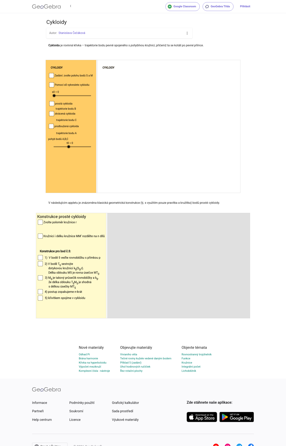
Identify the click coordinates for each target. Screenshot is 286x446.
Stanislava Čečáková (72, 33)
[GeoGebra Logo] (46, 6)
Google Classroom (182, 6)
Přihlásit (245, 6)
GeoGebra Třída (217, 6)
